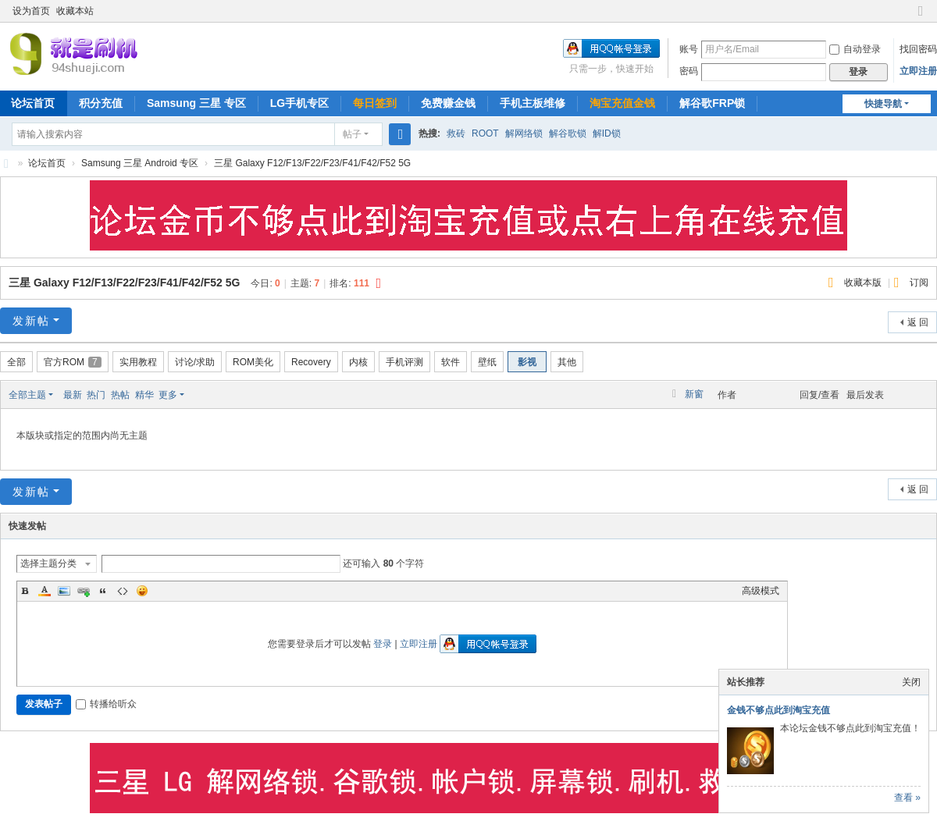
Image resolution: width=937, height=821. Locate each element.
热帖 (120, 394)
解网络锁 (524, 133)
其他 (567, 362)
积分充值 (101, 103)
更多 (168, 394)
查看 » (907, 797)
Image (64, 591)
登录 (382, 643)
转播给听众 (106, 703)
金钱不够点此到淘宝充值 (778, 710)
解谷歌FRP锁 (712, 103)
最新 (72, 394)
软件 (450, 362)
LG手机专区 (299, 103)
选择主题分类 (48, 563)
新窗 (694, 394)
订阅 (919, 282)
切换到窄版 (921, 17)
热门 (96, 394)
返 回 (917, 322)
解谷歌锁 (567, 133)
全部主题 (27, 394)
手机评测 (404, 362)
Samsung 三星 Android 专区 (139, 163)
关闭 (911, 682)
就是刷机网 (6, 163)
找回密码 (918, 49)
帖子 (352, 134)
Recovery (311, 362)
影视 (527, 362)
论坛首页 (47, 163)
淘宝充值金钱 (622, 103)
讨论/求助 (195, 362)
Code (122, 591)
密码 (688, 71)
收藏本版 (864, 282)
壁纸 (487, 362)
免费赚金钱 (448, 103)
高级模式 (760, 590)
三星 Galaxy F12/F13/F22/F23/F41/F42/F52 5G (312, 163)
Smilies (142, 591)
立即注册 (918, 71)
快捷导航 (883, 103)
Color (44, 591)
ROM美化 (253, 362)
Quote (103, 591)
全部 (16, 362)
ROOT (485, 133)
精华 (144, 394)
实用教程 (138, 362)
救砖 (456, 133)
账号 (688, 49)
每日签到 (375, 103)
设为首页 (31, 10)
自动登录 (855, 49)
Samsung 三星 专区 (196, 103)
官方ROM (73, 362)
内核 (358, 362)
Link (83, 591)
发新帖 (31, 321)
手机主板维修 (532, 103)
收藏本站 (75, 10)
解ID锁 (607, 133)
